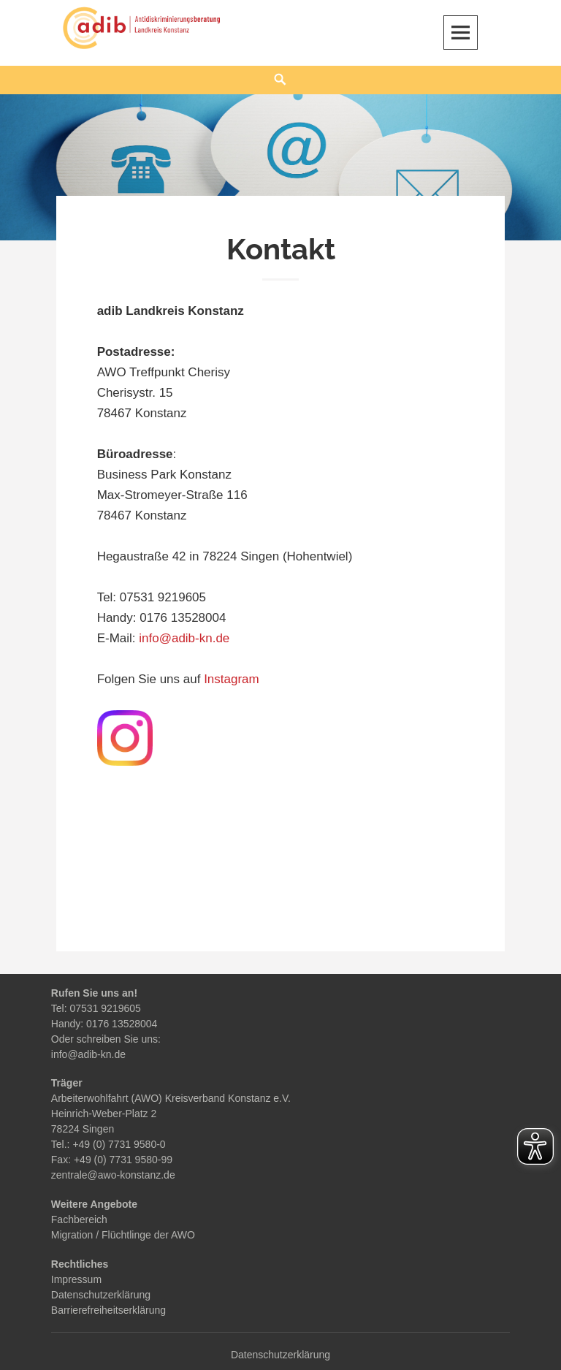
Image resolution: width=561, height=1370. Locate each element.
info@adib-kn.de (184, 638)
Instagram (231, 679)
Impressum (76, 1279)
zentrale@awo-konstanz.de (113, 1175)
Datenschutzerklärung (100, 1295)
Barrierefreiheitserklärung (108, 1310)
